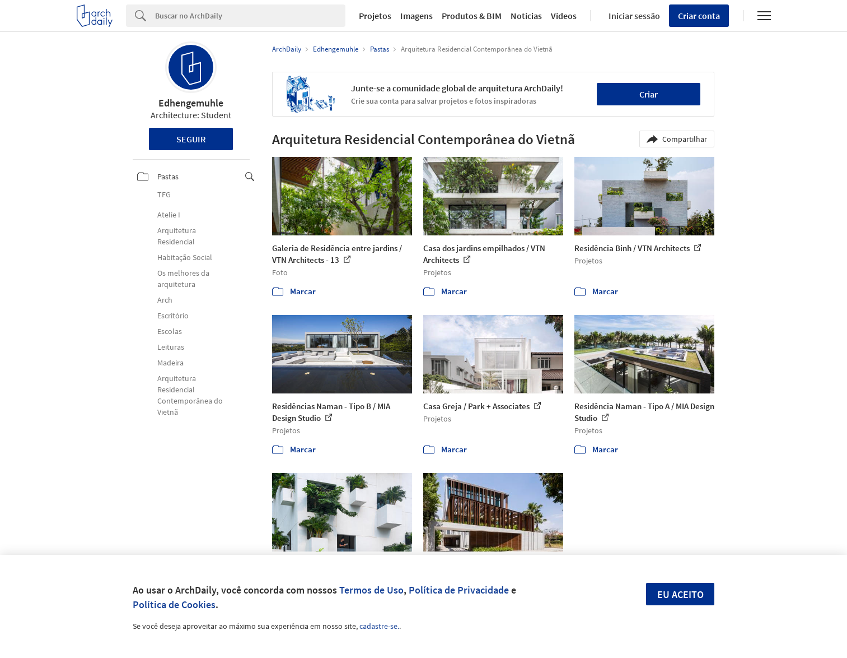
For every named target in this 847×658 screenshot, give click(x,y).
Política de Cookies (174, 604)
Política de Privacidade (459, 589)
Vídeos (564, 15)
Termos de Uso (371, 589)
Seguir (191, 139)
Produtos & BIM (472, 15)
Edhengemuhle (190, 102)
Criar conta (699, 15)
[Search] (250, 15)
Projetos (375, 15)
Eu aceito (680, 594)
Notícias (526, 15)
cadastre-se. (379, 626)
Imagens (416, 15)
